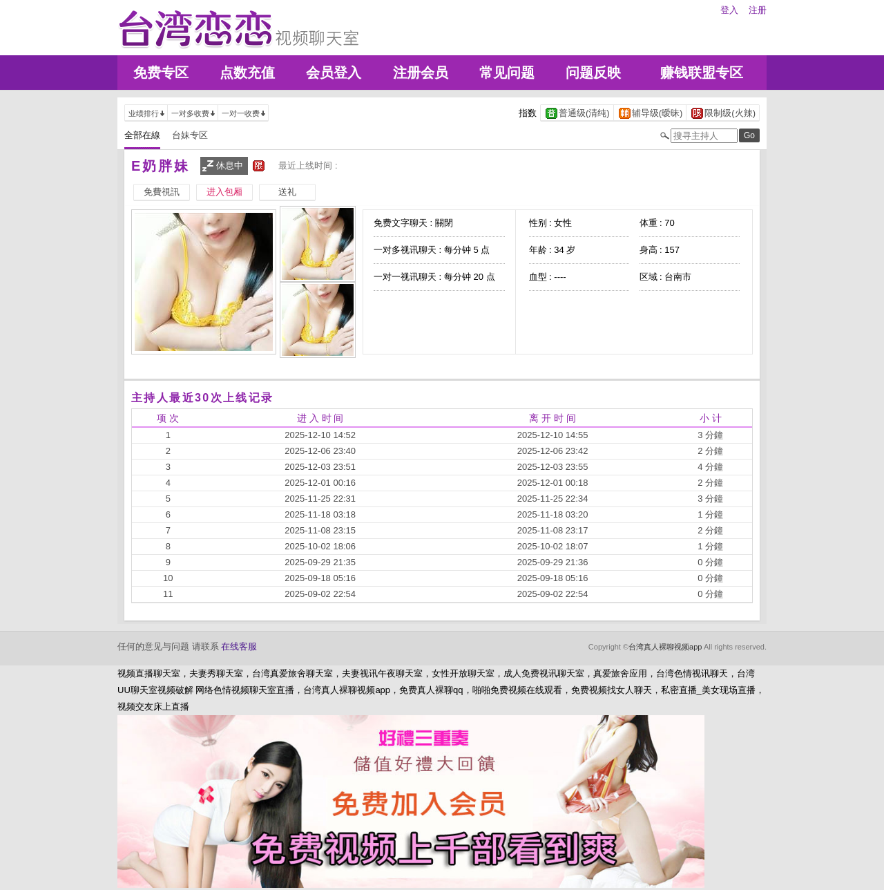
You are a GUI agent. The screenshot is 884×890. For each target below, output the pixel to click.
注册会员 (420, 72)
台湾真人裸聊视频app (665, 647)
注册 (758, 10)
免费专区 (161, 72)
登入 (729, 10)
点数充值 (247, 72)
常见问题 (507, 72)
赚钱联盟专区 (701, 72)
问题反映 (593, 72)
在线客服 (239, 646)
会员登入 (333, 72)
